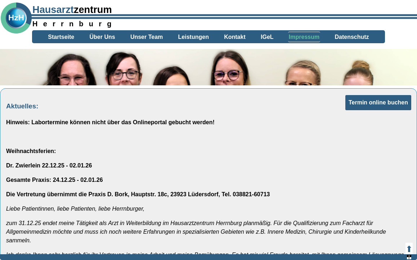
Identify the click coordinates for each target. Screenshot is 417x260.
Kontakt (235, 37)
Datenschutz (352, 37)
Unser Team (146, 37)
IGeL (267, 37)
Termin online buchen (378, 102)
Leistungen (193, 37)
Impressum (304, 37)
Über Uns (102, 37)
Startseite (61, 37)
